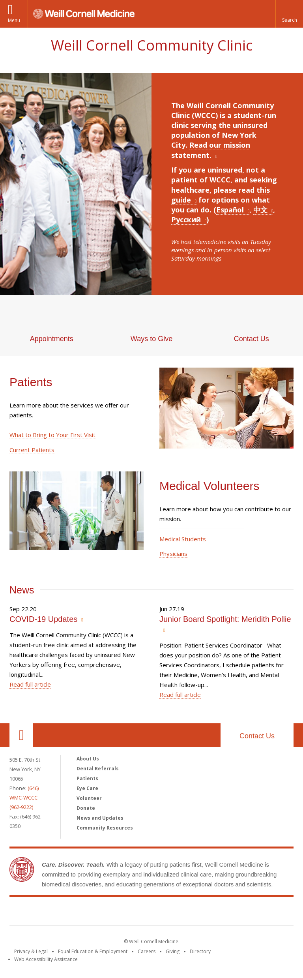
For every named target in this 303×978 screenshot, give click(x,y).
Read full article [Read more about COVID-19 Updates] (30, 684)
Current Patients (31, 450)
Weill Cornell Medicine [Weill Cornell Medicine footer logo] (151, 913)
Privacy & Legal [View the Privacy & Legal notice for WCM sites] (31, 951)
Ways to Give (151, 339)
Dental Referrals (98, 768)
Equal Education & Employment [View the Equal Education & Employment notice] (92, 951)
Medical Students (182, 539)
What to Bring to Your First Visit (52, 435)
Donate (86, 808)
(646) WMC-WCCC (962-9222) (24, 798)
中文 (260, 209)
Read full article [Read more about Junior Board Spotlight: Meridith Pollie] (180, 694)
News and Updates (100, 818)
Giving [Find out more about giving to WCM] (173, 951)
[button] (289, 14)
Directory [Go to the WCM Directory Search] (200, 951)
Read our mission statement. (210, 150)
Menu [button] (14, 20)
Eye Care (87, 788)
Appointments (51, 339)
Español (230, 209)
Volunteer (89, 798)
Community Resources (105, 827)
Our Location (21, 735)
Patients (87, 778)
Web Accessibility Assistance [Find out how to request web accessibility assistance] (46, 959)
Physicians (173, 554)
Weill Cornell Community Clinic (151, 45)
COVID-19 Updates (43, 619)
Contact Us (251, 339)
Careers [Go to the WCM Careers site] (146, 951)
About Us (88, 758)
